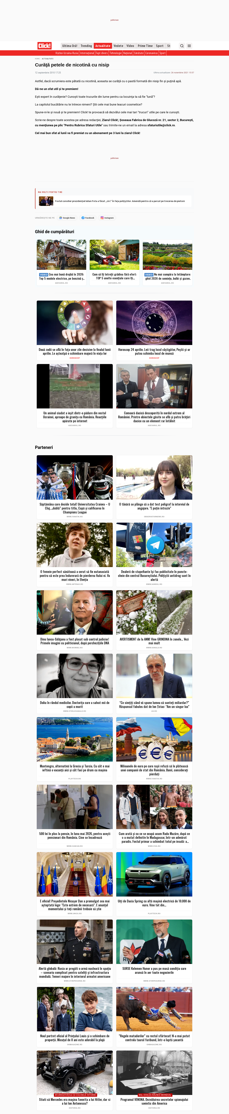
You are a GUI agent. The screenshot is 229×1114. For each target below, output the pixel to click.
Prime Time (145, 46)
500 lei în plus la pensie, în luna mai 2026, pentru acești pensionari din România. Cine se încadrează (74, 835)
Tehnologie (116, 53)
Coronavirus (151, 53)
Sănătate (139, 53)
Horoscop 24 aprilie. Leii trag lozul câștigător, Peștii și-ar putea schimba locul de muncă (154, 351)
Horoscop (75, 358)
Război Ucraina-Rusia (67, 53)
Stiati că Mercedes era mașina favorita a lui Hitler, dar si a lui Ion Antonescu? (74, 1101)
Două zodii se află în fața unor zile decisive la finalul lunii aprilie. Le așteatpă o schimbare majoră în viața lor (75, 351)
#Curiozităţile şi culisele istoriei (75, 1095)
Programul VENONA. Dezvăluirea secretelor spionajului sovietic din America (154, 1101)
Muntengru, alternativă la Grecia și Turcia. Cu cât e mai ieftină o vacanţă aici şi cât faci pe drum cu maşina (75, 768)
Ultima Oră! (69, 46)
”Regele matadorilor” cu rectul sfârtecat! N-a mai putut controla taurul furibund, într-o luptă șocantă (154, 1038)
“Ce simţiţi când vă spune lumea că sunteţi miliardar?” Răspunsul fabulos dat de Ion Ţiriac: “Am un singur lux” (154, 704)
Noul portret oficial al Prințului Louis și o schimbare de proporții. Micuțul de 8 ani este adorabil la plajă (74, 1038)
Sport (160, 46)
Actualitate (103, 46)
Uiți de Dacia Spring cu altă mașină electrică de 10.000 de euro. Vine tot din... (154, 903)
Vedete (118, 46)
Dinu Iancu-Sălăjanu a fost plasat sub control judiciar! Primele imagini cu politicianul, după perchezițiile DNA (74, 641)
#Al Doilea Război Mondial (155, 1095)
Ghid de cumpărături (54, 231)
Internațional (87, 53)
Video (130, 46)
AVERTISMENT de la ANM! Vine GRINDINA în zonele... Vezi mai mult (154, 641)
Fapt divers (102, 53)
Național (127, 53)
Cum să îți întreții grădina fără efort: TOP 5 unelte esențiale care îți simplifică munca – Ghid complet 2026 (114, 276)
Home (37, 58)
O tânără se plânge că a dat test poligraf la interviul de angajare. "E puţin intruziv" (154, 506)
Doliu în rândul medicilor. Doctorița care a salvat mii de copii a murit (74, 704)
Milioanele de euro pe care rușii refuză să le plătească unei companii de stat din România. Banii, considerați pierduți (154, 770)
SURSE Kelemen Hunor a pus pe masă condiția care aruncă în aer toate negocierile (154, 970)
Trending (86, 46)
